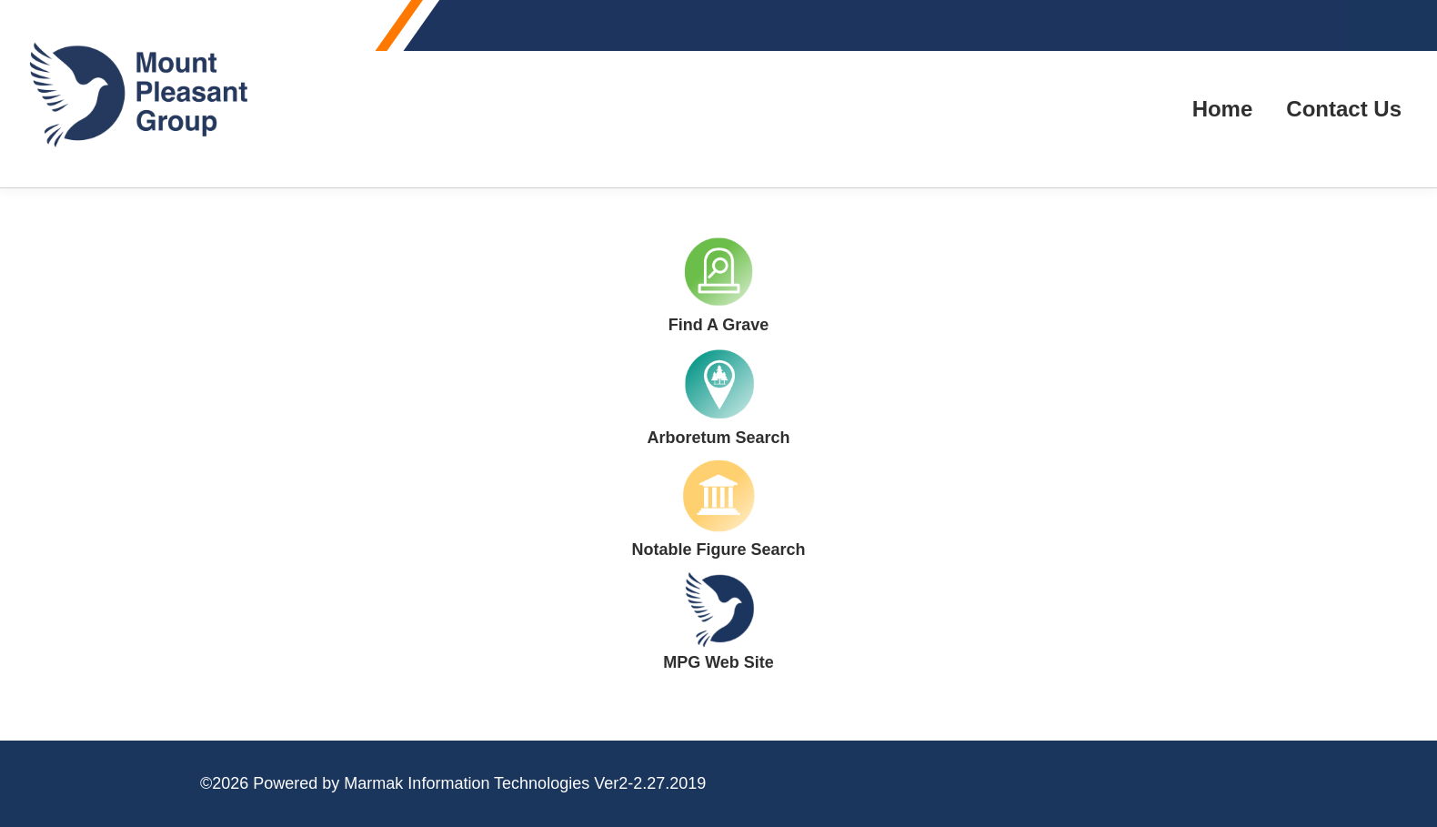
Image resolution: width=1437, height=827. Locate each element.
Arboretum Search (718, 438)
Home (1222, 108)
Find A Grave (718, 325)
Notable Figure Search (718, 549)
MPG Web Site (718, 662)
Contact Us (1344, 108)
